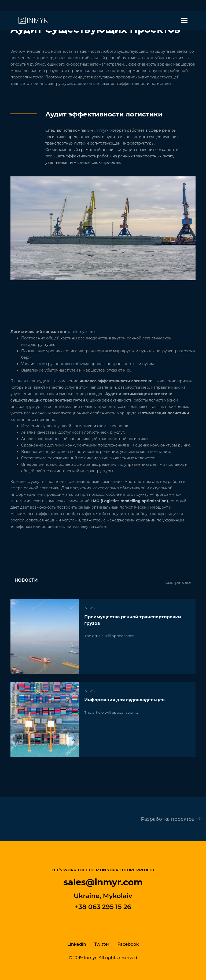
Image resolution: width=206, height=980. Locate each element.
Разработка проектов (171, 819)
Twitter (101, 944)
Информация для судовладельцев (124, 699)
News (89, 607)
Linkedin (76, 944)
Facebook (128, 944)
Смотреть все (178, 582)
